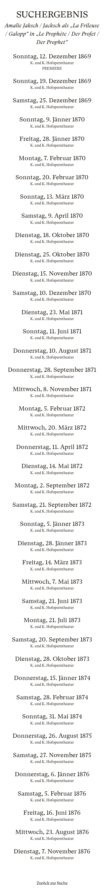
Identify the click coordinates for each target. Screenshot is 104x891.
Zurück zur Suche (52, 883)
